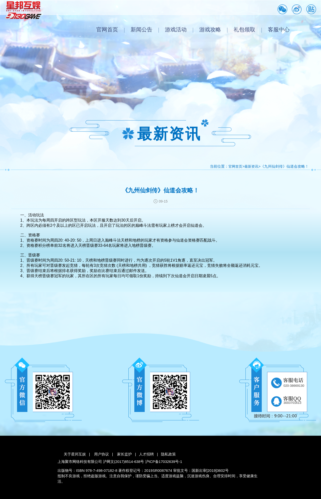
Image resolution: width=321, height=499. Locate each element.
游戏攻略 (210, 29)
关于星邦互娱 (75, 454)
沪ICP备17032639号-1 (163, 461)
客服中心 (279, 29)
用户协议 (101, 454)
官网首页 (107, 29)
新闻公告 (141, 29)
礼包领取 (244, 29)
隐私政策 (168, 454)
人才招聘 (146, 454)
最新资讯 (251, 166)
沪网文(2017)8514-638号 (123, 461)
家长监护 (124, 454)
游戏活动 (176, 29)
